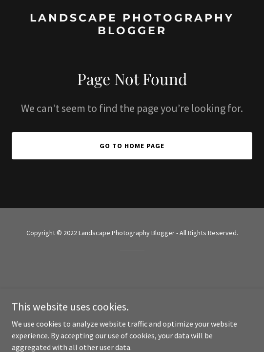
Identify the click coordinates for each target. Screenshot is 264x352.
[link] (132, 31)
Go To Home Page (132, 145)
